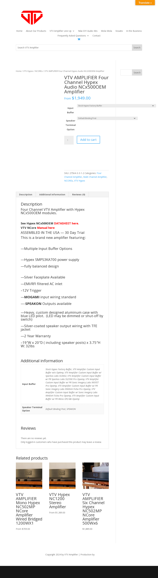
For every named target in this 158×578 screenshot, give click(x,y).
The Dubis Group (103, 554)
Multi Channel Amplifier (95, 176)
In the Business (134, 31)
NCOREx (39, 71)
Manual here (46, 228)
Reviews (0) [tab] (78, 194)
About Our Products (36, 31)
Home (19, 31)
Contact (97, 36)
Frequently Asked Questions (71, 36)
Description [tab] (25, 194)
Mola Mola (106, 31)
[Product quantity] (69, 140)
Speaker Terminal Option (70, 125)
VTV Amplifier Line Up (60, 31)
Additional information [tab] (52, 194)
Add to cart (88, 140)
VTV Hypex (28, 71)
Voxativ (119, 31)
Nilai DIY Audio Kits (88, 31)
